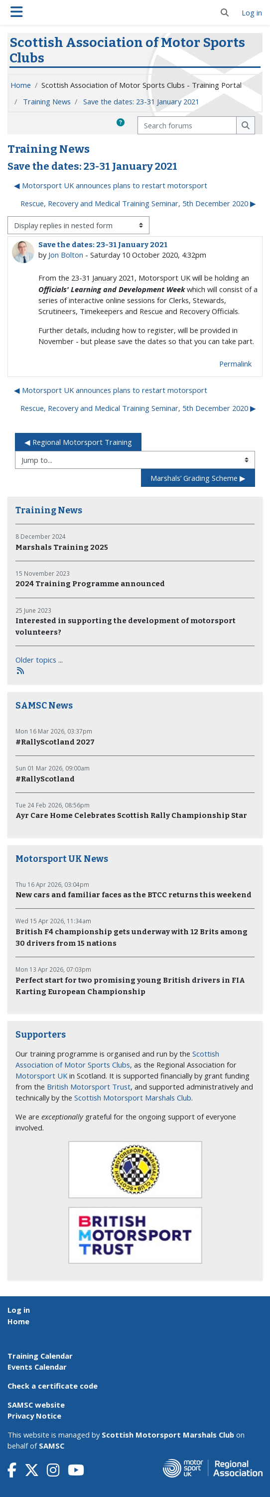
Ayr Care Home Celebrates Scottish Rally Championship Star (131, 815)
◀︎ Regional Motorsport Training (78, 442)
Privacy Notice (34, 1416)
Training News (47, 101)
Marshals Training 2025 (61, 547)
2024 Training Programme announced (90, 583)
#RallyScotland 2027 (55, 742)
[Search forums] (187, 125)
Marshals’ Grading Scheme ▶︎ (198, 478)
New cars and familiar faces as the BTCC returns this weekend (133, 894)
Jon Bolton (65, 255)
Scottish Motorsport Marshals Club (132, 1098)
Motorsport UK (41, 1076)
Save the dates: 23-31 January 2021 (141, 101)
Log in (252, 12)
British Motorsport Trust (89, 1087)
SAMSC (51, 1446)
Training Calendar (40, 1356)
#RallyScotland (45, 778)
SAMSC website (36, 1405)
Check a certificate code (52, 1386)
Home (20, 85)
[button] (224, 12)
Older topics (35, 660)
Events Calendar (37, 1367)
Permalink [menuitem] (235, 364)
